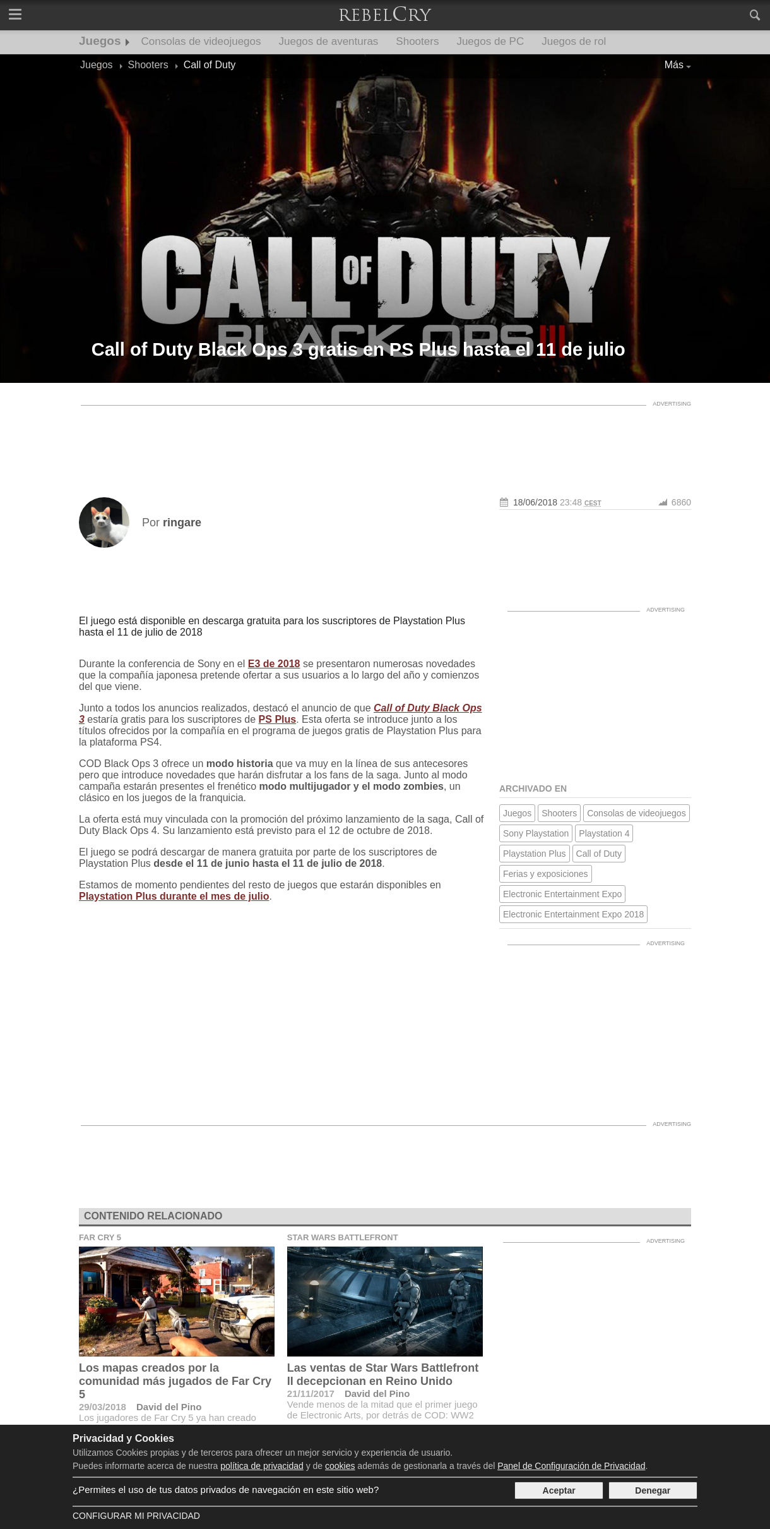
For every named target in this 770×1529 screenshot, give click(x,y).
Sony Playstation (536, 833)
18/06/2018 (535, 502)
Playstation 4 (604, 833)
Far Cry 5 (100, 1237)
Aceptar (559, 1490)
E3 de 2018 (274, 663)
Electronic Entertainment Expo (562, 894)
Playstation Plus (534, 854)
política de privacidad (262, 1466)
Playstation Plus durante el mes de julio (174, 896)
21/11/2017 (311, 1393)
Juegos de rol (574, 41)
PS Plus (278, 719)
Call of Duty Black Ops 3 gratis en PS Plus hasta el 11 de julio (358, 349)
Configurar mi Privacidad (136, 1516)
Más (674, 64)
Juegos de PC (490, 41)
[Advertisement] (385, 440)
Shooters (417, 41)
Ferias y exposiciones (545, 874)
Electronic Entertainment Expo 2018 (573, 914)
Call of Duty (599, 854)
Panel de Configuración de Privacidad (571, 1466)
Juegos (100, 40)
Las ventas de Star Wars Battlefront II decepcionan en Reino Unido (382, 1374)
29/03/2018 (102, 1406)
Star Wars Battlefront (342, 1237)
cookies (340, 1466)
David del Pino (168, 1406)
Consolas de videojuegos (201, 41)
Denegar (652, 1490)
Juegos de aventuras (329, 41)
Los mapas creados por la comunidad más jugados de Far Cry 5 (175, 1381)
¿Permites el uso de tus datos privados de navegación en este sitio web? (226, 1489)
